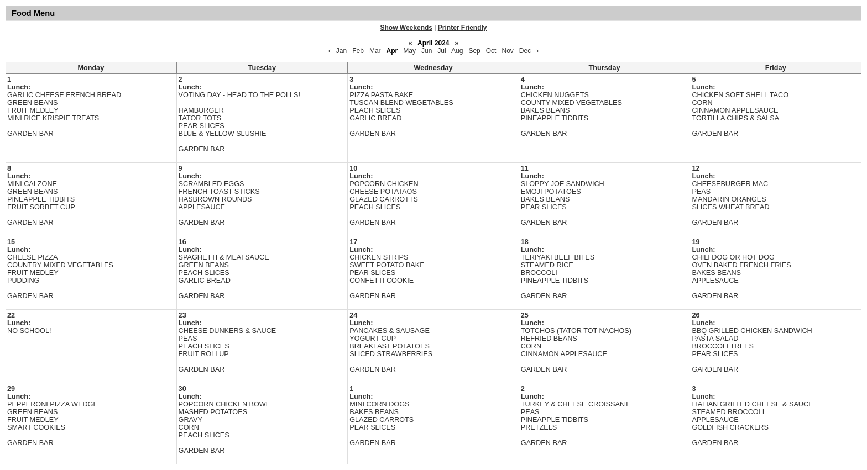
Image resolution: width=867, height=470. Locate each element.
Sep (474, 51)
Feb (358, 51)
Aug (457, 51)
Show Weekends (406, 27)
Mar (375, 51)
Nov (507, 51)
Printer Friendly (462, 27)
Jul (441, 51)
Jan (341, 51)
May (409, 51)
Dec (525, 51)
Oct (491, 51)
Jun (426, 51)
